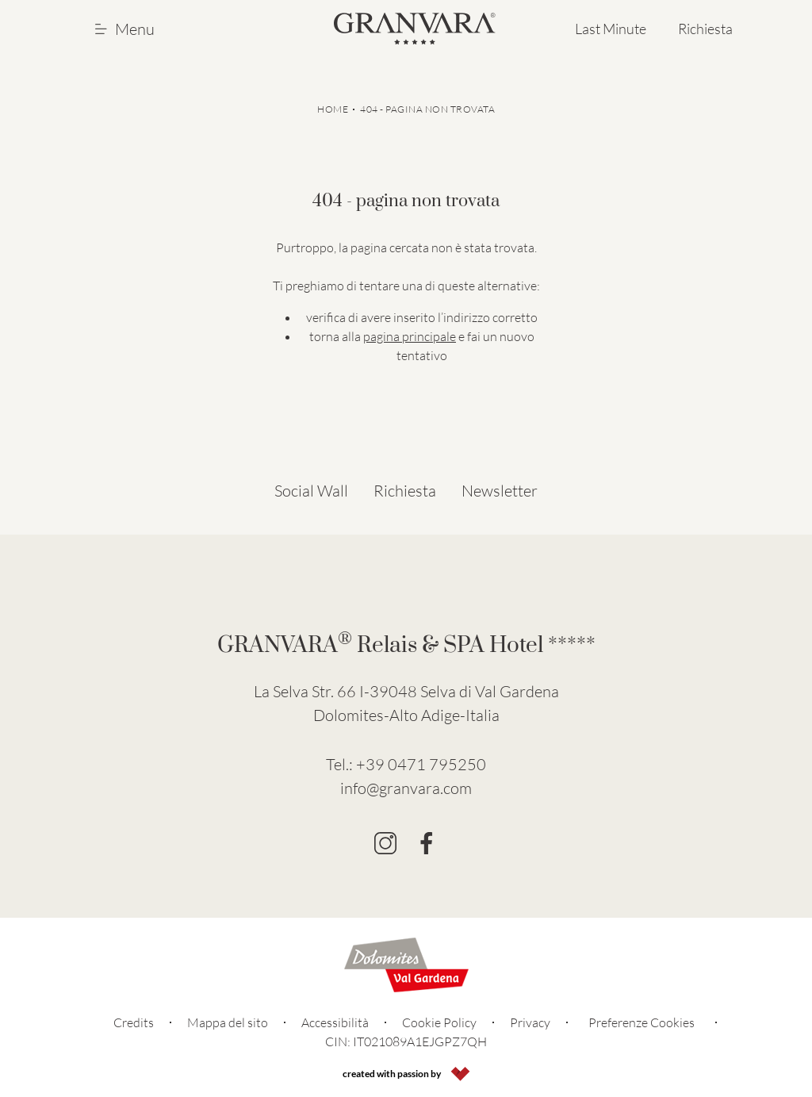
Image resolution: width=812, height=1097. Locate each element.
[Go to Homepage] (415, 28)
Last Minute (610, 28)
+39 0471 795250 (421, 764)
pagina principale (409, 336)
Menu (125, 29)
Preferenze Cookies (641, 1022)
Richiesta (705, 28)
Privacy (530, 1022)
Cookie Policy (439, 1022)
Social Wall (311, 491)
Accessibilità (335, 1022)
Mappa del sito (227, 1022)
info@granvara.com (406, 788)
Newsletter (500, 491)
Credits (133, 1022)
